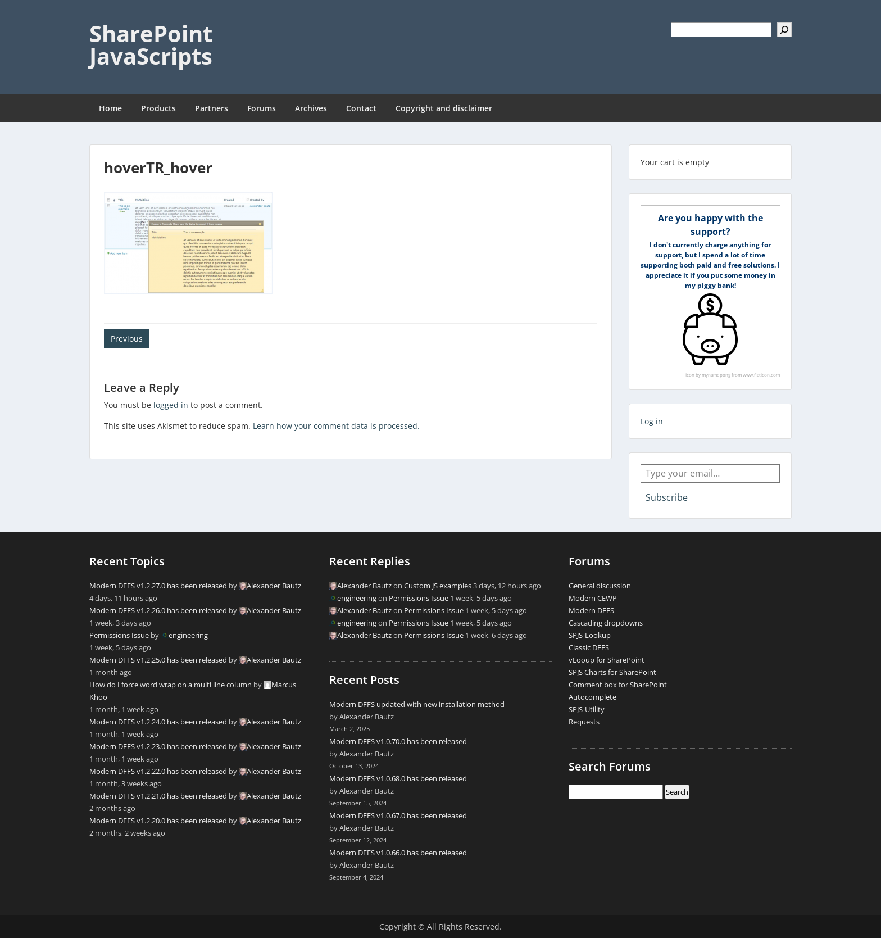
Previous (127, 338)
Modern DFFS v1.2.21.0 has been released (158, 796)
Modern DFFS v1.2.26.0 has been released (158, 610)
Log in (652, 421)
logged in (170, 405)
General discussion (600, 586)
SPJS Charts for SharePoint (612, 672)
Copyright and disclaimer (444, 108)
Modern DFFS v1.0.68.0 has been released (398, 778)
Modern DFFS (591, 610)
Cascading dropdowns (606, 623)
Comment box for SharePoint (618, 684)
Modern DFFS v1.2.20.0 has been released (158, 820)
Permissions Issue (119, 635)
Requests (584, 722)
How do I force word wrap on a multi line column (170, 684)
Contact (361, 108)
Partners (211, 108)
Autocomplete (592, 697)
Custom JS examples (437, 586)
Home (110, 108)
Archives (311, 108)
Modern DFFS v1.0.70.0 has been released (398, 741)
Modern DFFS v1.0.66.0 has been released (398, 853)
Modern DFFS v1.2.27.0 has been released (158, 586)
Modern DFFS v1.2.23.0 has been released (158, 746)
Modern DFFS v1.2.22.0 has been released (158, 771)
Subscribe (667, 497)
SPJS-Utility (587, 709)
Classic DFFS (589, 647)
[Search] (784, 29)
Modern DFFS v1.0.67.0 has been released (398, 815)
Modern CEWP (593, 598)
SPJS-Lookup (590, 635)
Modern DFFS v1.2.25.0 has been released (158, 660)
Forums (261, 108)
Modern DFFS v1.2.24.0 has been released (158, 722)
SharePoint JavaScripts (150, 44)
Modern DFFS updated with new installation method (417, 704)
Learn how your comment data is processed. (336, 425)
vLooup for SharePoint (606, 660)
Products (158, 108)
